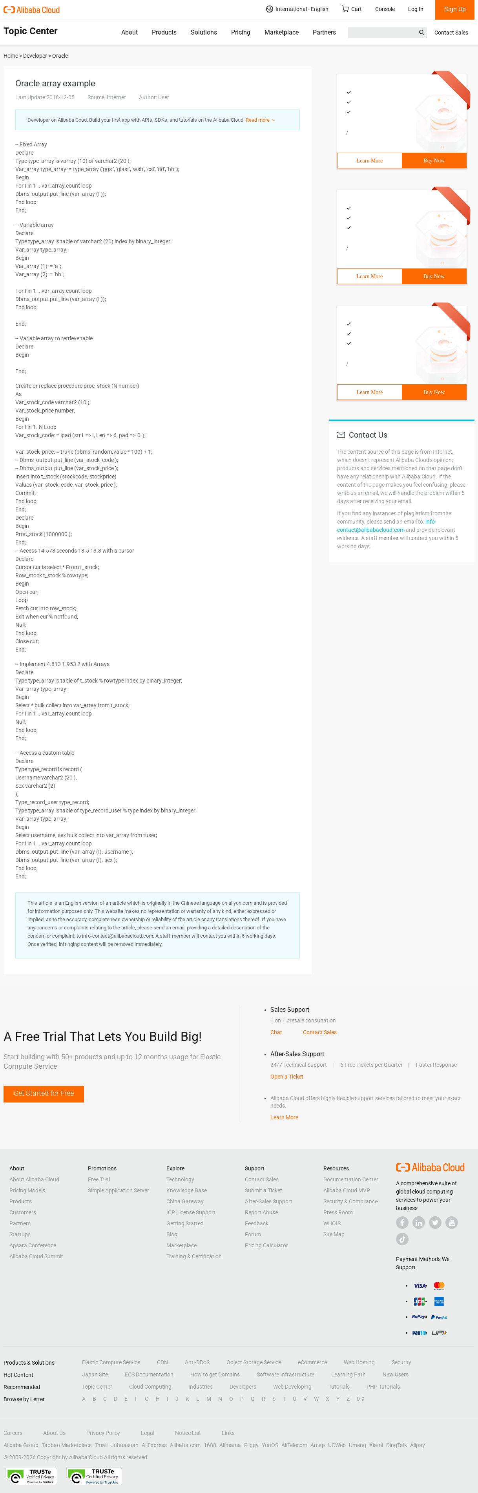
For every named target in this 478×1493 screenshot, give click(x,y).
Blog (171, 1234)
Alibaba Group (21, 1445)
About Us (54, 1433)
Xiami (376, 1445)
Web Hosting (359, 1362)
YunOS (270, 1445)
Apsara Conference (32, 1245)
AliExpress (154, 1445)
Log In (415, 9)
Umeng (357, 1445)
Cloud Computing (150, 1386)
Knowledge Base (186, 1190)
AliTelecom (294, 1445)
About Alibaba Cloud (34, 1179)
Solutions (204, 32)
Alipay (417, 1445)
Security (401, 1362)
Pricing (240, 32)
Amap (317, 1445)
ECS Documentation (149, 1374)
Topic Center (97, 1386)
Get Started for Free (44, 1093)
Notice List (188, 1433)
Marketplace (282, 32)
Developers (243, 1386)
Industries (200, 1386)
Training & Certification (194, 1256)
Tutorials (339, 1386)
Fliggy (251, 1445)
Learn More (370, 161)
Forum (253, 1234)
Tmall (101, 1445)
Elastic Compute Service (111, 1362)
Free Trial (99, 1179)
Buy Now (434, 161)
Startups (20, 1234)
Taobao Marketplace (66, 1445)
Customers (22, 1212)
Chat (276, 1032)
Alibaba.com (185, 1445)
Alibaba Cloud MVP (346, 1190)
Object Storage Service (253, 1362)
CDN (162, 1362)
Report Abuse (261, 1212)
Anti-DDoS (197, 1362)
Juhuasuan (125, 1445)
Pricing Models (27, 1190)
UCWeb (337, 1445)
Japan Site (95, 1374)
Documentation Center (350, 1179)
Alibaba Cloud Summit (36, 1256)
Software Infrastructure (285, 1374)
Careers (13, 1433)
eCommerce (312, 1362)
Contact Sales (451, 32)
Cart (352, 8)
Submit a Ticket (263, 1190)
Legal (147, 1433)
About (129, 32)
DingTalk (396, 1445)
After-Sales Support (268, 1201)
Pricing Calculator (266, 1245)
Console (385, 9)
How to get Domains (215, 1374)
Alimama (230, 1445)
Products (164, 32)
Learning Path (348, 1374)
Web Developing (292, 1386)
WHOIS (332, 1223)
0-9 (361, 1399)
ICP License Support (190, 1212)
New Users (396, 1374)
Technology (180, 1179)
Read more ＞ (261, 120)
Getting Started (185, 1223)
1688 (210, 1445)
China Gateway (185, 1201)
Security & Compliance (350, 1201)
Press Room (338, 1212)
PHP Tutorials (383, 1386)
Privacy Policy (103, 1433)
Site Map (334, 1234)
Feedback (256, 1223)
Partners (324, 32)
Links (228, 1433)
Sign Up (455, 9)
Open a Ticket (286, 1076)
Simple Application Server (118, 1190)
